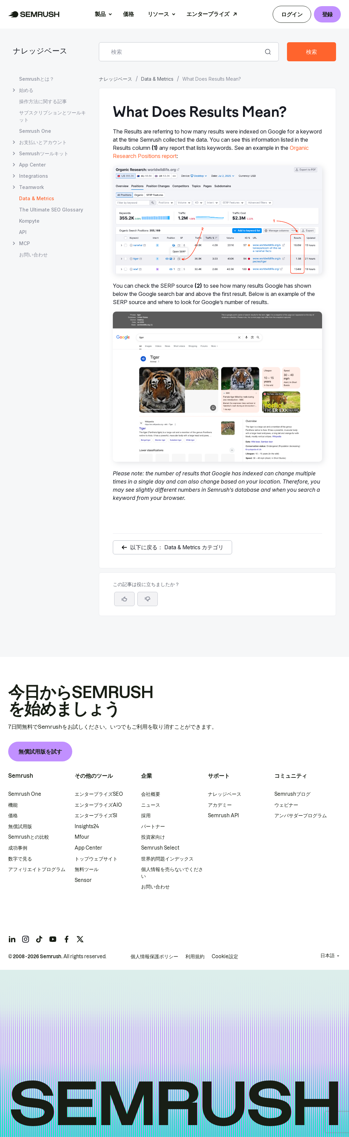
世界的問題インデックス (167, 859)
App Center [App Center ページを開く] (32, 164)
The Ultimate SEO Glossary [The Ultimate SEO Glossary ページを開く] (51, 209)
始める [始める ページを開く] (26, 90)
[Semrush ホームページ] (34, 14)
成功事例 (17, 848)
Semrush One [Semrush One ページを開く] (35, 131)
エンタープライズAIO (98, 805)
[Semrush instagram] (25, 939)
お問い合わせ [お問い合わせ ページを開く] (33, 254)
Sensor (83, 880)
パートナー (153, 826)
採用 (146, 815)
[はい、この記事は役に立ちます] (124, 599)
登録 (327, 14)
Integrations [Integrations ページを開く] (33, 175)
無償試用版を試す (40, 751)
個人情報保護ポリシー (154, 956)
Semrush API (223, 815)
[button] (147, 599)
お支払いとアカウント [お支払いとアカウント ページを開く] (43, 142)
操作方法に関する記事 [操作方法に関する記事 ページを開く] (43, 101)
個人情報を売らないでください (172, 873)
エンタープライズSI (96, 815)
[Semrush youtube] (53, 939)
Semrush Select (160, 848)
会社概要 (150, 794)
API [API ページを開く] (23, 232)
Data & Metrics (157, 79)
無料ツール (86, 869)
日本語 (327, 955)
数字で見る (20, 859)
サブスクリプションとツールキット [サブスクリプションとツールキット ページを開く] (52, 116)
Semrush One (24, 794)
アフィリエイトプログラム (36, 869)
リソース (158, 14)
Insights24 (87, 826)
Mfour (82, 837)
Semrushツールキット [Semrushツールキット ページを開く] (44, 153)
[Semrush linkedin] (12, 939)
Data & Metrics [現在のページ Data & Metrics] (36, 198)
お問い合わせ (155, 886)
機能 (13, 805)
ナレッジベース (40, 51)
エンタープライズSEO (99, 794)
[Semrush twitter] (80, 939)
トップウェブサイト (96, 859)
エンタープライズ (207, 14)
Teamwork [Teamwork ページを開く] (31, 187)
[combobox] (181, 51)
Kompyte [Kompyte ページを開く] (29, 221)
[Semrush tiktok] (39, 939)
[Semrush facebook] (66, 939)
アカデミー (220, 805)
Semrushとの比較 (28, 837)
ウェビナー (286, 805)
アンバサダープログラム (300, 815)
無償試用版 (20, 826)
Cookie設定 (225, 956)
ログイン (292, 14)
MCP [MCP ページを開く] (24, 243)
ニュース (150, 805)
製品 (100, 14)
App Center (88, 848)
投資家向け (153, 837)
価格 (128, 14)
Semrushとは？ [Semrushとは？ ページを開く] (36, 79)
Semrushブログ (292, 794)
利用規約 (194, 956)
